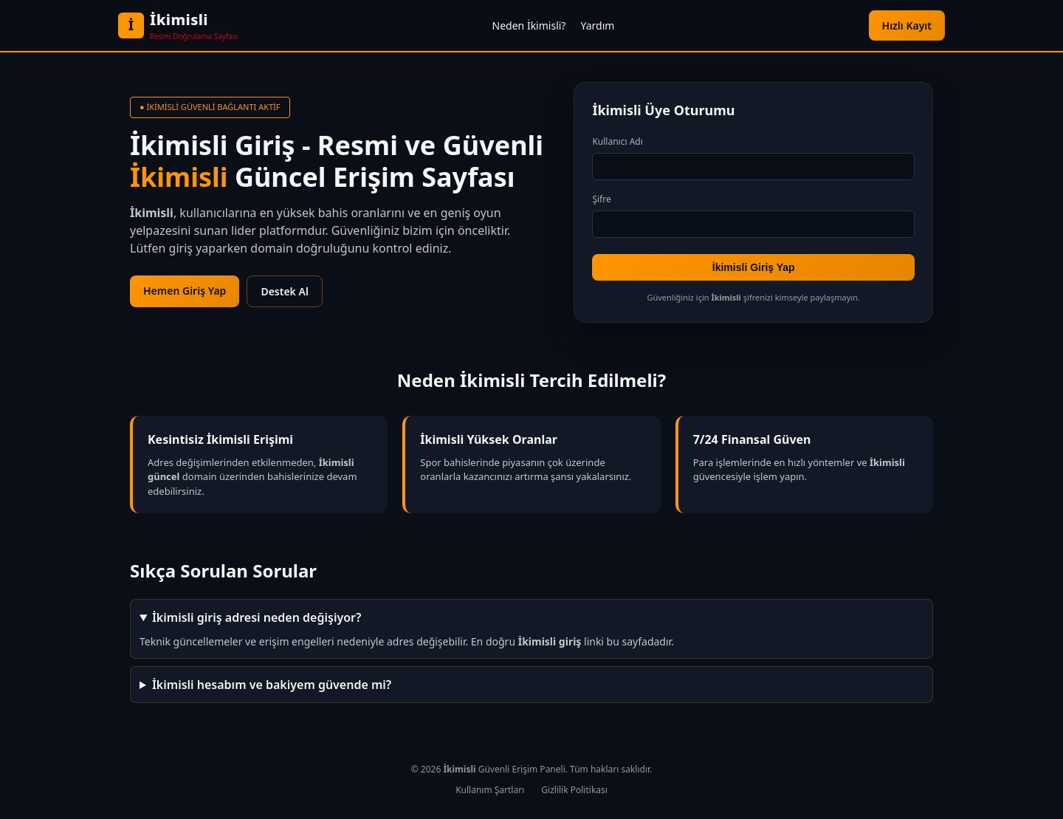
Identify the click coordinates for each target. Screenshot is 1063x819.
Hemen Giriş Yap (184, 291)
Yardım (597, 25)
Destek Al (284, 291)
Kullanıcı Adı (617, 141)
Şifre (601, 199)
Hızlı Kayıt (907, 25)
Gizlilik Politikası (574, 790)
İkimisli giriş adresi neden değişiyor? (256, 617)
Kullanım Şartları (489, 790)
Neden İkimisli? (529, 25)
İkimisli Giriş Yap (753, 267)
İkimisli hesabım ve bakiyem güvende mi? (271, 684)
